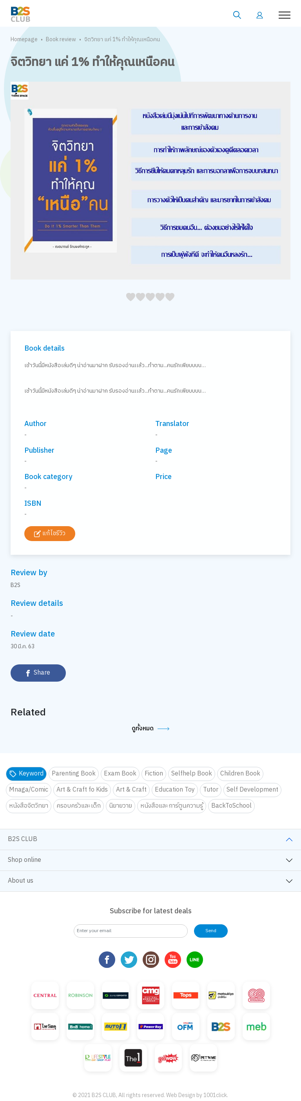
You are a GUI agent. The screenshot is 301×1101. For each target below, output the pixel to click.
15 (138, 305)
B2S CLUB (22, 839)
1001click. (215, 1067)
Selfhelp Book (191, 773)
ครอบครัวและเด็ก (78, 806)
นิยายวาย (120, 806)
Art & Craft (131, 790)
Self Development (252, 790)
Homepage (24, 39)
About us (20, 881)
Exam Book (120, 773)
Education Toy (175, 790)
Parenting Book (74, 773)
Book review (61, 39)
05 (128, 305)
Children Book (240, 773)
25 (148, 305)
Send (210, 931)
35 (158, 305)
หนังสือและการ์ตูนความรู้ (171, 806)
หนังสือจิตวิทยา (28, 806)
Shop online (24, 860)
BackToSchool (231, 806)
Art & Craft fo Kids (82, 790)
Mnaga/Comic (28, 790)
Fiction (154, 773)
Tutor (210, 790)
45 (167, 305)
